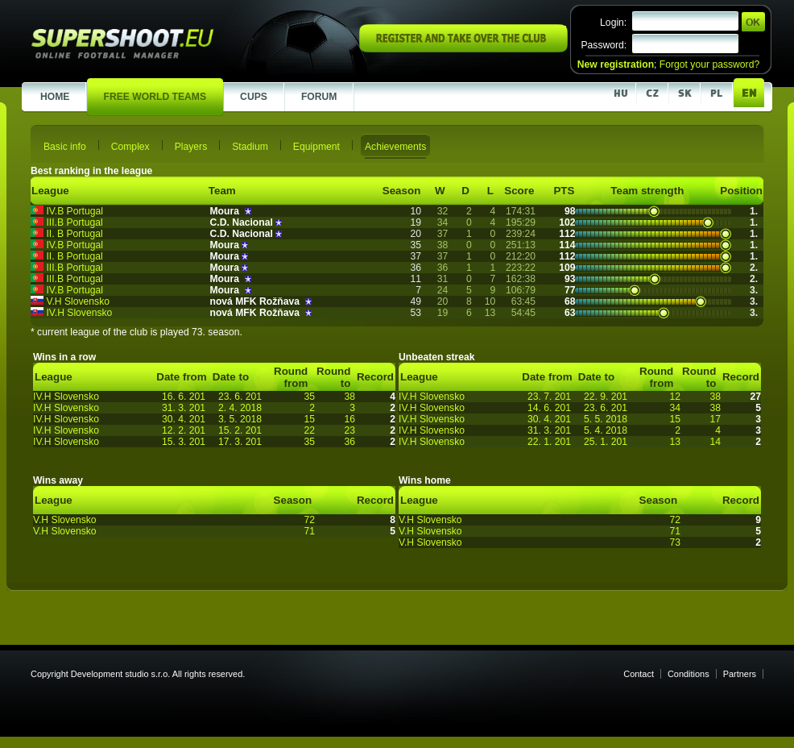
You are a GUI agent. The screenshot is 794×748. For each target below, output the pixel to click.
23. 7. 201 (549, 396)
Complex (130, 146)
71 (309, 531)
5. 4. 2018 (605, 430)
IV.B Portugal (74, 211)
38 (349, 396)
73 (674, 542)
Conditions (688, 674)
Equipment (316, 146)
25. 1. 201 (605, 441)
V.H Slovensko (78, 301)
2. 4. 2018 (240, 407)
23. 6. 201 (240, 396)
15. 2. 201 (240, 430)
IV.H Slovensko (79, 312)
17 (715, 419)
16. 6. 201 (183, 396)
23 (349, 430)
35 (309, 396)
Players (191, 146)
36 (349, 441)
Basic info (64, 146)
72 (309, 520)
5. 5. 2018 (605, 419)
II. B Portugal (74, 233)
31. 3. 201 (183, 407)
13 (674, 441)
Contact (638, 674)
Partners (739, 674)
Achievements (395, 146)
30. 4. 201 (183, 419)
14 (715, 441)
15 (309, 419)
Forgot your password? (709, 64)
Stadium (250, 146)
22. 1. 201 (549, 441)
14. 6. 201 (549, 407)
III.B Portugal (74, 222)
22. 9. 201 (605, 396)
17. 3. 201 (240, 441)
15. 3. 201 (183, 441)
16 (349, 419)
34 (674, 407)
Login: (613, 22)
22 (309, 430)
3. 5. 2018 (240, 419)
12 (674, 396)
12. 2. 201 (183, 430)
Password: (604, 45)
